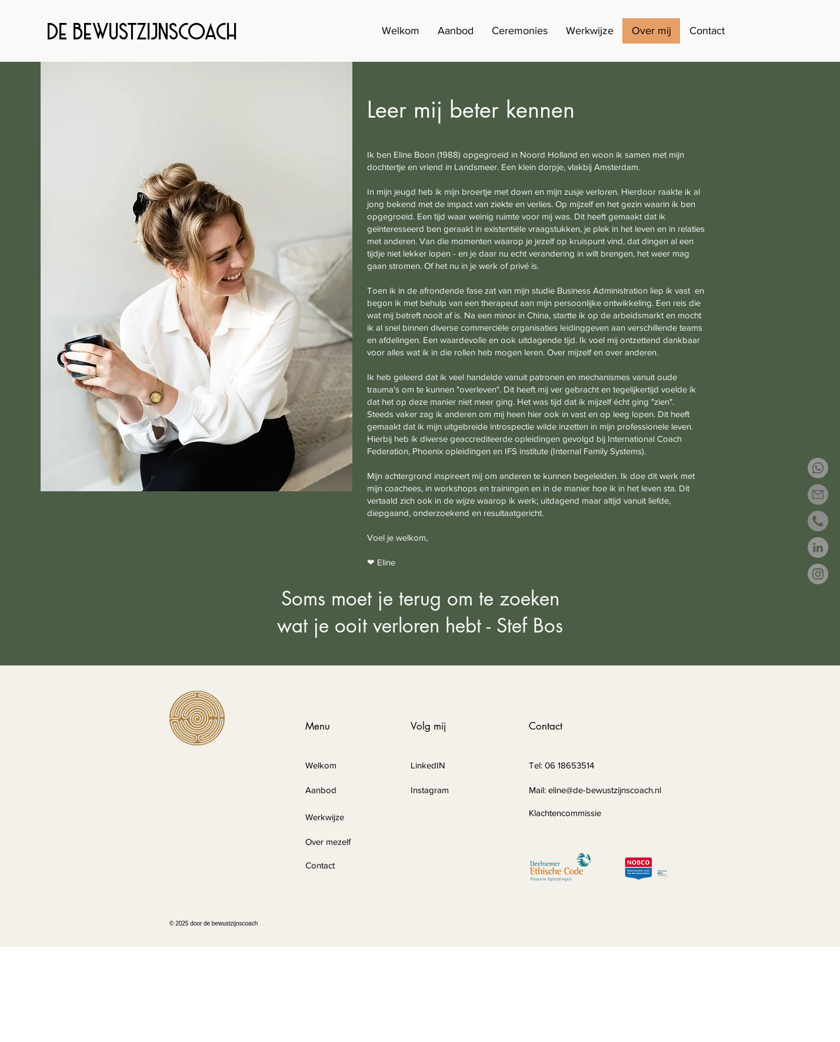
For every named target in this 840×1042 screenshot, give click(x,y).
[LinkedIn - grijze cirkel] (818, 547)
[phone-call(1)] (818, 521)
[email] (818, 494)
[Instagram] (818, 574)
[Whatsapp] (818, 468)
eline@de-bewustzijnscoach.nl (604, 790)
